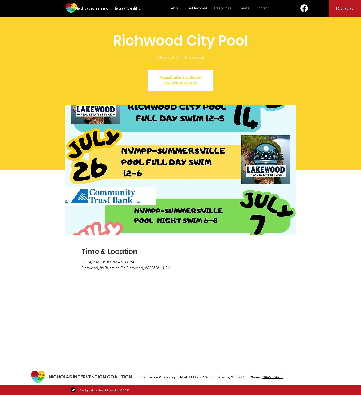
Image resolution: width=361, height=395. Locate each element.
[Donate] (345, 8)
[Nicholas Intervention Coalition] (109, 8)
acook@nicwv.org (162, 377)
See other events (180, 83)
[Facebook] (304, 8)
